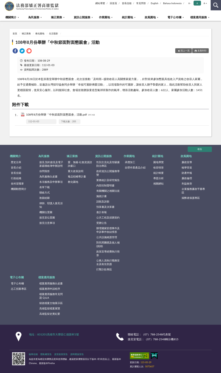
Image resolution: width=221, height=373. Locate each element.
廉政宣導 (187, 162)
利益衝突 (187, 183)
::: (3, 2)
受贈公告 (101, 222)
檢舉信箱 (33, 354)
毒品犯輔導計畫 (77, 176)
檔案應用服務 (198, 17)
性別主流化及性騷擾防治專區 (108, 164)
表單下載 (44, 187)
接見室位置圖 (47, 217)
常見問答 (141, 3)
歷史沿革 (16, 162)
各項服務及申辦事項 (51, 181)
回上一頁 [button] (185, 50)
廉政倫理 (187, 178)
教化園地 (39, 33)
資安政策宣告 (61, 354)
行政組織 (16, 178)
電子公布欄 (174, 17)
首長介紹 (16, 167)
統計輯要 (158, 172)
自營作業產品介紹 (135, 167)
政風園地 (150, 17)
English (154, 3)
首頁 (15, 33)
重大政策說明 (75, 171)
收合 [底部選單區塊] (200, 149)
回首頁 (113, 3)
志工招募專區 (18, 288)
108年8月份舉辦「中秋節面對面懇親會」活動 (57, 42)
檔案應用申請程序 (49, 288)
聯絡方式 (44, 192)
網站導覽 (100, 3)
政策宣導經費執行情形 (108, 253)
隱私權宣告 (46, 354)
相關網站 (158, 183)
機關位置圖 (45, 212)
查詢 (216, 5)
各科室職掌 (17, 183)
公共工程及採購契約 (108, 217)
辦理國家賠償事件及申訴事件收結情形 (108, 230)
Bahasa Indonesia (172, 3)
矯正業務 (56, 17)
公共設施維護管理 (106, 237)
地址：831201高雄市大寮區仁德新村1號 (54, 334)
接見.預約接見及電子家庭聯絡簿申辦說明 (51, 164)
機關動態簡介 (18, 188)
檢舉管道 (187, 167)
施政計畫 (101, 196)
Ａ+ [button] (205, 3)
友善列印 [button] (202, 50)
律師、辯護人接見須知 (51, 205)
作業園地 (104, 17)
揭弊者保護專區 (191, 197)
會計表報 (101, 212)
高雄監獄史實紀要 (49, 313)
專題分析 (158, 178)
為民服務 (33, 17)
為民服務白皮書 (48, 176)
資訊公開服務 (82, 17)
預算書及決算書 (105, 206)
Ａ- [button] (189, 3)
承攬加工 (130, 162)
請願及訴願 (102, 201)
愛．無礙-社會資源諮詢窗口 (80, 164)
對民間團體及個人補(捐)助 (108, 244)
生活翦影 (53, 33)
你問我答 (44, 171)
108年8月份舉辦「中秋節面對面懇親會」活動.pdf (60, 115)
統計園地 (127, 17)
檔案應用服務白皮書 (51, 283)
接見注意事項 (47, 222)
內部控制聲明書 (105, 185)
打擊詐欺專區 (104, 269)
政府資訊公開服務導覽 (108, 173)
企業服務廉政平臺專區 (193, 190)
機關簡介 (10, 17)
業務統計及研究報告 (108, 180)
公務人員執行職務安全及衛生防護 (108, 262)
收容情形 (158, 167)
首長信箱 (127, 3)
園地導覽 (158, 162)
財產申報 (187, 172)
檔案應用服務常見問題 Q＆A (51, 295)
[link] (15, 51)
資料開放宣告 (77, 354)
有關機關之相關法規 (108, 190)
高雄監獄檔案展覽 (49, 308)
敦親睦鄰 (44, 197)
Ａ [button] (197, 3)
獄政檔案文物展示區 (51, 303)
